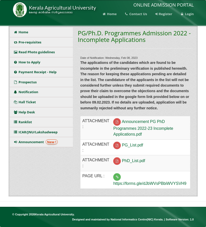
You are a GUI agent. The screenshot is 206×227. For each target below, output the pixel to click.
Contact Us (135, 14)
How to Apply (27, 62)
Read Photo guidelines (34, 52)
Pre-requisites (28, 42)
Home (109, 14)
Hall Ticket (26, 102)
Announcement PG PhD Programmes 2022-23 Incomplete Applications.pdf (143, 127)
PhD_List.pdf (133, 161)
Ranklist (24, 122)
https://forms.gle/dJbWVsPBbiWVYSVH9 (149, 183)
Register (163, 14)
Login (187, 14)
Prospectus (26, 82)
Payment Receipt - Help (35, 72)
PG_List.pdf (132, 145)
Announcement (36, 141)
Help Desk (24, 112)
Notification (27, 92)
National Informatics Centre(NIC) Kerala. (137, 219)
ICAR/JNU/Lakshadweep (36, 132)
